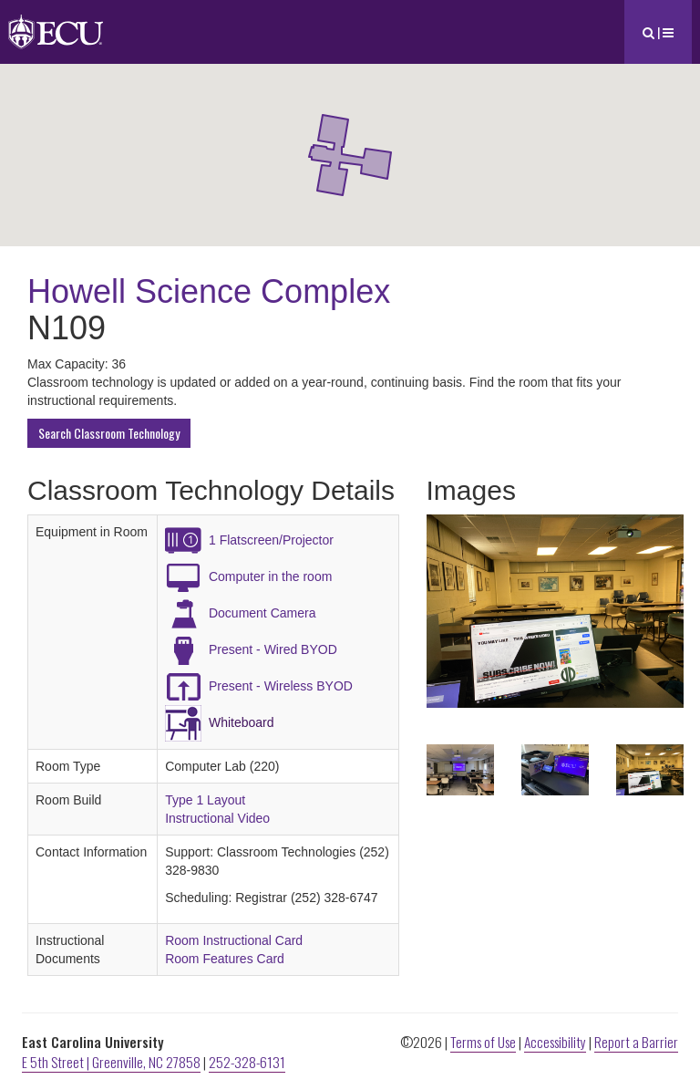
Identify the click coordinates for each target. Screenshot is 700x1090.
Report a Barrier (636, 1042)
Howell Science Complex (208, 291)
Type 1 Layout (205, 800)
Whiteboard (241, 722)
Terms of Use (483, 1042)
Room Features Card (224, 958)
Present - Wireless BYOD (281, 686)
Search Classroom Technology (109, 432)
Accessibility (555, 1042)
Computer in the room (270, 576)
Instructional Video (217, 818)
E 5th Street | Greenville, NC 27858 (111, 1062)
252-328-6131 (247, 1062)
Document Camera (262, 613)
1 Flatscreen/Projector (271, 540)
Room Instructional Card (234, 940)
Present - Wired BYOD (273, 649)
